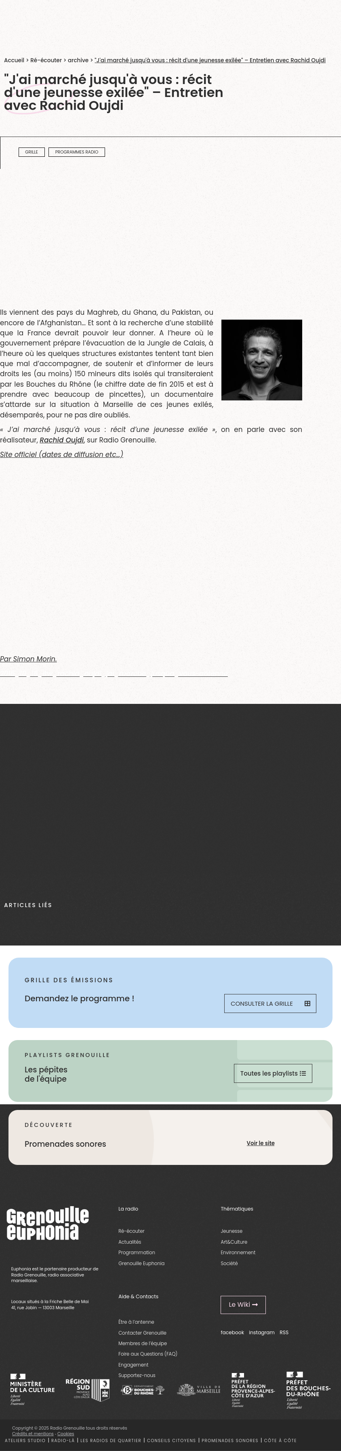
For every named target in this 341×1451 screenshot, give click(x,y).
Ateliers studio (25, 1441)
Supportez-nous (136, 1375)
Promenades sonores (230, 1441)
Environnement (238, 1252)
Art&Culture (234, 1242)
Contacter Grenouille (142, 1333)
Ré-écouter (46, 60)
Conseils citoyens (171, 1441)
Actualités (129, 1242)
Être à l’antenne (136, 1322)
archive (78, 60)
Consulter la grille (270, 1003)
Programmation (136, 1252)
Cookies (65, 1434)
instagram (262, 1332)
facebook (232, 1332)
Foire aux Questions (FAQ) (147, 1354)
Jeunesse (231, 1231)
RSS (284, 1332)
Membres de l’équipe (142, 1343)
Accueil (14, 60)
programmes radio (77, 152)
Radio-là (63, 1441)
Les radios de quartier (110, 1441)
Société (229, 1263)
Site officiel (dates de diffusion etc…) (61, 454)
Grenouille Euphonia (141, 1263)
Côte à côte (280, 1441)
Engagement (133, 1365)
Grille (31, 152)
